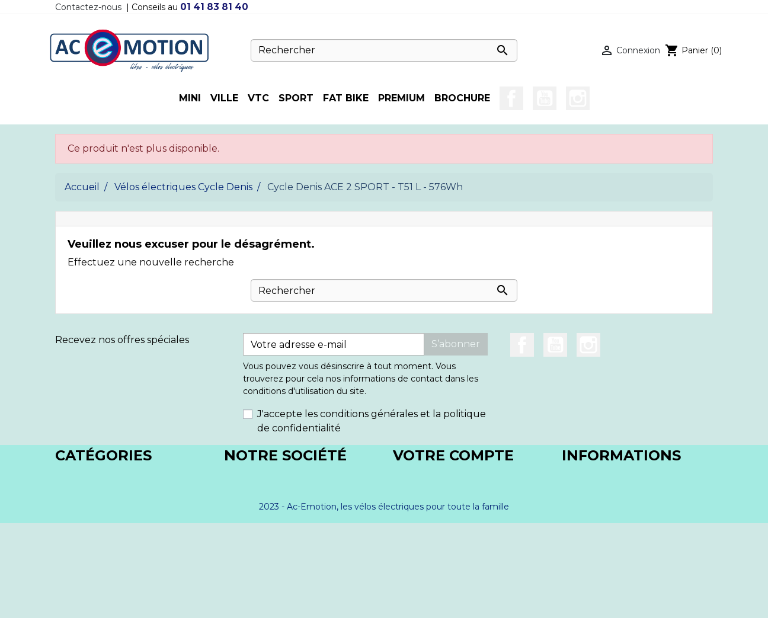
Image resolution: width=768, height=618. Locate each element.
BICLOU (74, 492)
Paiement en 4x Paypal (279, 534)
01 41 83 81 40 (214, 6)
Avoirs (407, 506)
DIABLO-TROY (89, 506)
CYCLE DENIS (87, 477)
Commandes (423, 492)
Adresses (413, 520)
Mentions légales (264, 477)
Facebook (511, 98)
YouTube (544, 98)
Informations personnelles (455, 477)
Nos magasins (255, 506)
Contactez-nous (88, 7)
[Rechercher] (384, 50)
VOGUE (73, 520)
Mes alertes (420, 549)
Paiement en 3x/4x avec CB (288, 520)
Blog (235, 549)
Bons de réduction (437, 534)
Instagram (578, 98)
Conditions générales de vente (296, 492)
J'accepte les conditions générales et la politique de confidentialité (371, 421)
